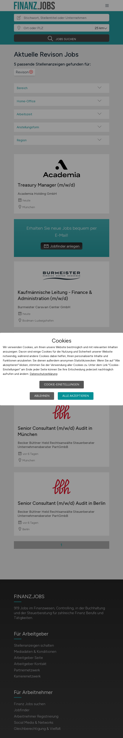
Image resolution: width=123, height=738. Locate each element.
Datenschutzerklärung (43, 374)
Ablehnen (41, 395)
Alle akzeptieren (75, 395)
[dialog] (61, 369)
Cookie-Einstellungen (61, 384)
